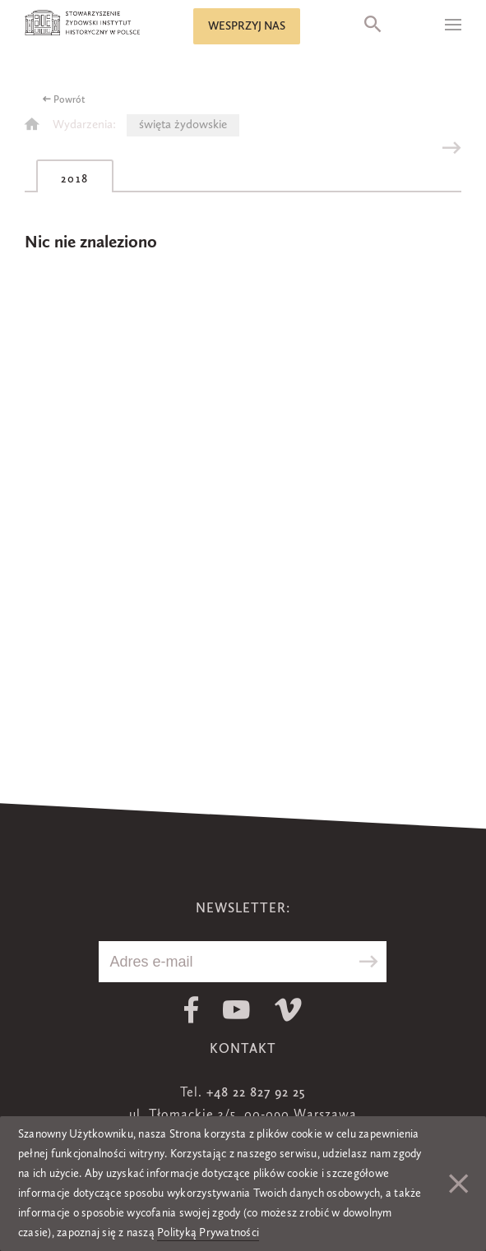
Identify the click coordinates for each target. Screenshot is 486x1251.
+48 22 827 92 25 (255, 1093)
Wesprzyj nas (246, 26)
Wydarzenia (83, 125)
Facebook (191, 1010)
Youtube (236, 1010)
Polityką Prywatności (208, 1233)
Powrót (69, 100)
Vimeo (288, 1010)
